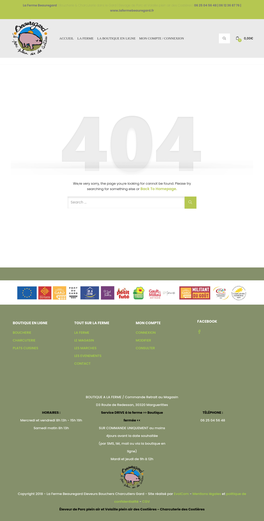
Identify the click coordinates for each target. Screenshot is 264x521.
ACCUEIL (66, 38)
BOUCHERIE (22, 332)
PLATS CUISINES (25, 348)
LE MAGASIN (84, 340)
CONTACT (82, 363)
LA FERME (85, 38)
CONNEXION (146, 332)
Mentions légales (207, 493)
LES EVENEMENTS (87, 355)
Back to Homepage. (159, 188)
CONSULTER (145, 348)
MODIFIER (143, 340)
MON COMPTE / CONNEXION (161, 38)
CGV (146, 501)
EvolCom (181, 493)
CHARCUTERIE (24, 340)
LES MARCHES (85, 348)
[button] (244, 38)
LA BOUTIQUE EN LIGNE (116, 38)
